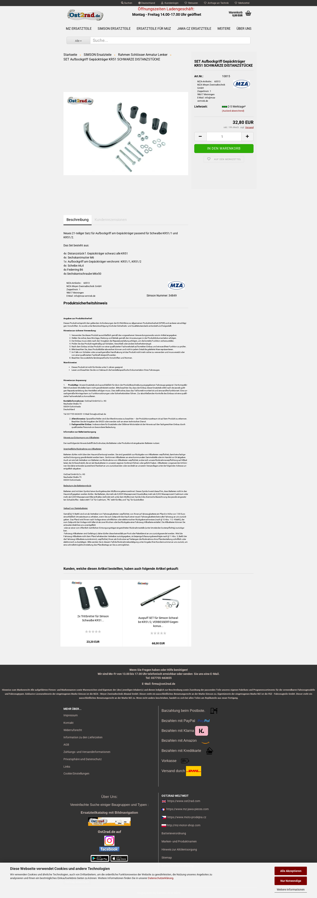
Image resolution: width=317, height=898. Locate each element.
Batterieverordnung (174, 833)
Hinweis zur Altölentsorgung (179, 849)
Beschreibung (78, 219)
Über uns (244, 29)
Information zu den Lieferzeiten (82, 737)
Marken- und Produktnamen (179, 841)
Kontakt (68, 722)
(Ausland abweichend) (233, 111)
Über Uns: (109, 797)
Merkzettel (242, 3)
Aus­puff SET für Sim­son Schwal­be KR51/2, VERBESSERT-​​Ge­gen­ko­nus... (158, 622)
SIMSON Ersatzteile (114, 29)
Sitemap (167, 857)
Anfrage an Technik (216, 3)
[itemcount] (223, 136)
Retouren (191, 3)
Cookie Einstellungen (76, 773)
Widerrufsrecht (72, 730)
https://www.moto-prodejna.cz (186, 817)
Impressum (70, 715)
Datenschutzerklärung (160, 878)
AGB (66, 744)
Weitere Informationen (291, 889)
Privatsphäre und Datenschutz (82, 759)
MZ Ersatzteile (79, 29)
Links (66, 766)
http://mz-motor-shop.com (183, 825)
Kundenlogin (170, 3)
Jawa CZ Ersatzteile (194, 29)
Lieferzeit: (201, 106)
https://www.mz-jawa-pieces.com (187, 809)
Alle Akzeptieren (290, 871)
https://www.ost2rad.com (183, 801)
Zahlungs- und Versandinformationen (86, 751)
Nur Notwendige (290, 880)
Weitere (223, 29)
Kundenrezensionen (111, 219)
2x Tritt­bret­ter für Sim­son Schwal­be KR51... (93, 618)
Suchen (126, 3)
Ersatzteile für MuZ (154, 29)
